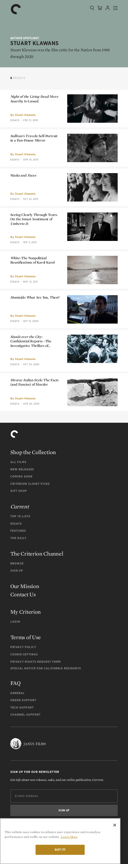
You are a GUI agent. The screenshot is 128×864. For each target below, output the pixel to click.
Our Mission (24, 586)
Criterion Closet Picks (30, 483)
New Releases (22, 469)
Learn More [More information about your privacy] (69, 837)
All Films (18, 462)
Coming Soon (21, 476)
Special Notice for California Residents (45, 668)
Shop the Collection (33, 452)
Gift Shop (18, 491)
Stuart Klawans (25, 115)
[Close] (115, 825)
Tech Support (22, 707)
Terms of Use (25, 637)
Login (15, 621)
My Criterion (25, 611)
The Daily (18, 538)
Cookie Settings (24, 654)
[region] (60, 841)
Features (18, 530)
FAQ (15, 683)
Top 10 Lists (20, 516)
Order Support (23, 700)
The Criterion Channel (36, 553)
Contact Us (23, 594)
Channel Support (25, 714)
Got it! (60, 849)
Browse (17, 563)
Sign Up (16, 570)
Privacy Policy (23, 647)
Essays (14, 120)
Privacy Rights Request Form (35, 661)
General (17, 693)
